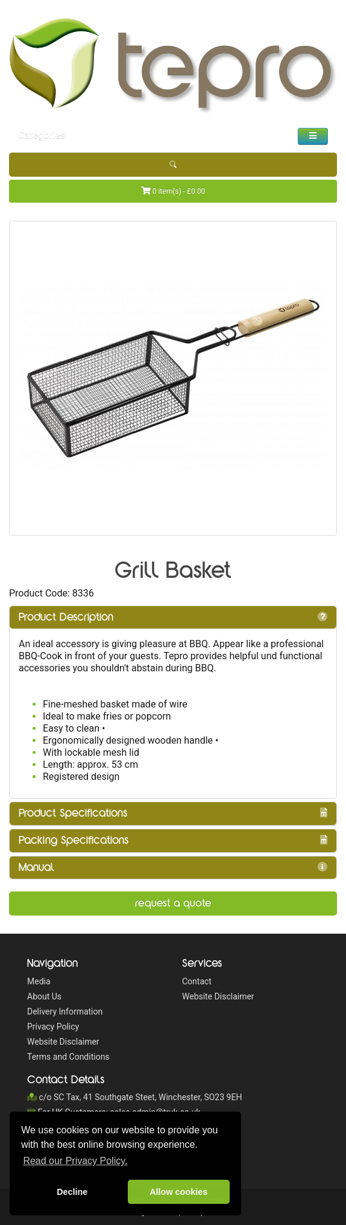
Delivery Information (64, 1011)
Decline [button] (72, 1192)
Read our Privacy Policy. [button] (75, 1161)
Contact (197, 981)
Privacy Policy (53, 1026)
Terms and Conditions (68, 1057)
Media (39, 981)
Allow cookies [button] (178, 1192)
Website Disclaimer (63, 1041)
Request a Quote (173, 903)
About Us (44, 996)
